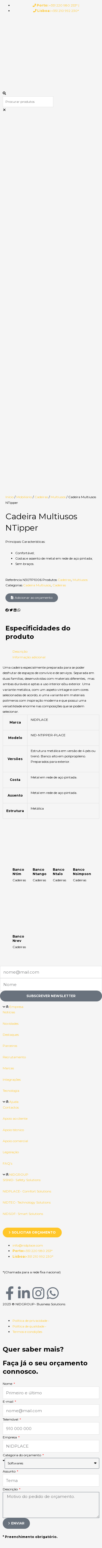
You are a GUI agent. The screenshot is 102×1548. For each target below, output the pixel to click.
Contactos (11, 767)
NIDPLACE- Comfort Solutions (27, 851)
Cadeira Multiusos (37, 245)
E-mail (8, 1062)
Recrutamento (14, 717)
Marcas (8, 728)
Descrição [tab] (20, 312)
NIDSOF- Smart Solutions (23, 874)
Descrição (10, 1149)
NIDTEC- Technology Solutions (27, 862)
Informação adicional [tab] (29, 317)
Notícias (9, 672)
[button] (51, 93)
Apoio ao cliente (15, 779)
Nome (8, 1044)
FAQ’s (7, 823)
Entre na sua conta (36, 1269)
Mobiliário (24, 157)
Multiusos (58, 157)
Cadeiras (41, 157)
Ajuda (13, 762)
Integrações (12, 740)
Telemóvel (11, 1079)
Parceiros (10, 706)
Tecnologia (11, 751)
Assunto (9, 1131)
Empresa (16, 667)
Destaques (11, 695)
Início (9, 157)
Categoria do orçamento (22, 1115)
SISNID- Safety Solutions (22, 840)
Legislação (11, 812)
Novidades (10, 684)
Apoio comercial (15, 801)
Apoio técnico (13, 790)
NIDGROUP (18, 835)
